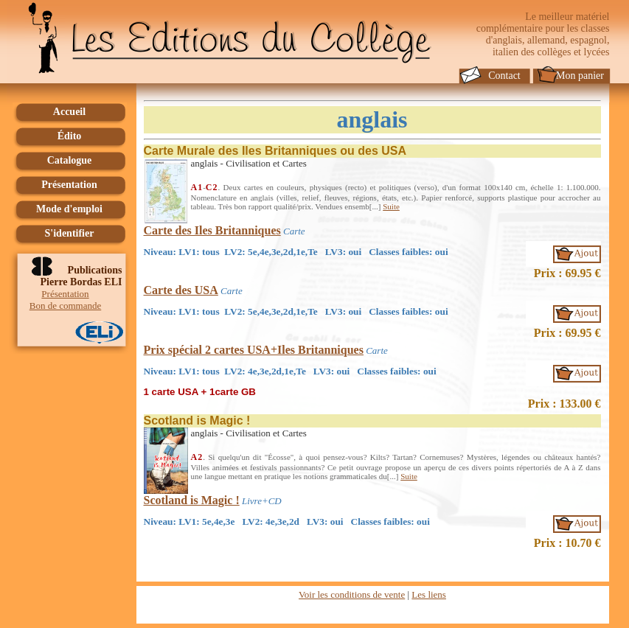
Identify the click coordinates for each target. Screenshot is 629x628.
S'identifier (69, 233)
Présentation (69, 184)
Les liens (428, 594)
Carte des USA (181, 290)
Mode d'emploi (69, 208)
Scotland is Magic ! (192, 500)
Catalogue (69, 160)
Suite (391, 206)
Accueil (69, 111)
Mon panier (580, 75)
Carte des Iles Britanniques (212, 230)
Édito (70, 136)
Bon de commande (65, 305)
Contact (504, 75)
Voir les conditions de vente (352, 594)
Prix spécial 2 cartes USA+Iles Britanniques (254, 349)
